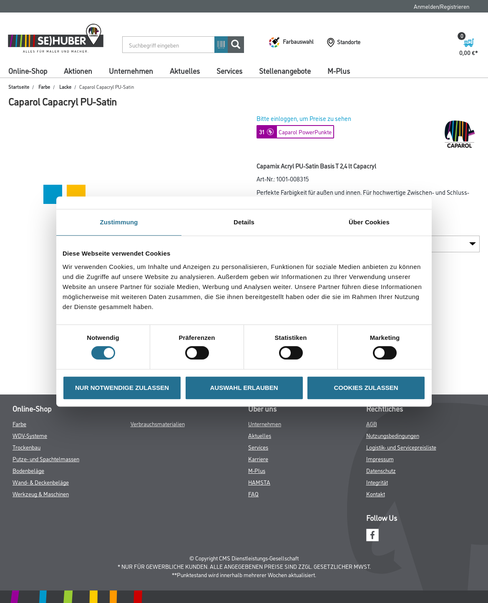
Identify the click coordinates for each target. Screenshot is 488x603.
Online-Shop (27, 70)
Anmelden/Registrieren (441, 6)
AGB (371, 423)
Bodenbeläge (28, 470)
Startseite (18, 86)
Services (229, 70)
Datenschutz (381, 470)
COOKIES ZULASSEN (366, 387)
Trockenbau (26, 447)
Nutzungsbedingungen (392, 435)
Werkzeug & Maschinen (41, 493)
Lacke (65, 86)
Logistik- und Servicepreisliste (401, 447)
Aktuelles (185, 70)
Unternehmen (131, 70)
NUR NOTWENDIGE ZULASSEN (122, 387)
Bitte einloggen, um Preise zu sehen (304, 118)
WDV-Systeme (30, 435)
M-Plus (338, 70)
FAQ (253, 493)
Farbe (44, 86)
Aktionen (78, 70)
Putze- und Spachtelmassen (46, 458)
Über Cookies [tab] (369, 222)
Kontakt (375, 493)
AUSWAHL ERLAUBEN (244, 387)
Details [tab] (244, 222)
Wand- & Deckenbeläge (41, 482)
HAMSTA (259, 482)
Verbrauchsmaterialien (158, 423)
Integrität (377, 482)
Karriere (258, 458)
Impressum (380, 458)
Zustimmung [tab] (119, 222)
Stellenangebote (285, 70)
